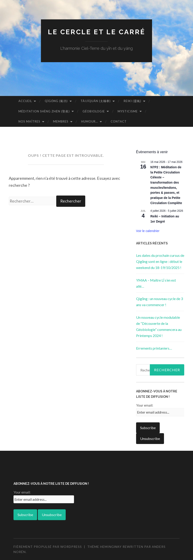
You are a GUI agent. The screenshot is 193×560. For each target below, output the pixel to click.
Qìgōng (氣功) (56, 101)
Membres (60, 121)
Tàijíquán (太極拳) (96, 101)
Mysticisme (128, 111)
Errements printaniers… (154, 348)
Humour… (89, 121)
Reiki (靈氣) (132, 101)
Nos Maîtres (29, 121)
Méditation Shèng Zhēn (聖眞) (44, 111)
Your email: (144, 405)
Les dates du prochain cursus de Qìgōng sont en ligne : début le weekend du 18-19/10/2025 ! (160, 261)
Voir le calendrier (147, 231)
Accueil (25, 101)
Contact (119, 121)
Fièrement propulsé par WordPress (47, 547)
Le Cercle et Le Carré (96, 32)
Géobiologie (94, 111)
